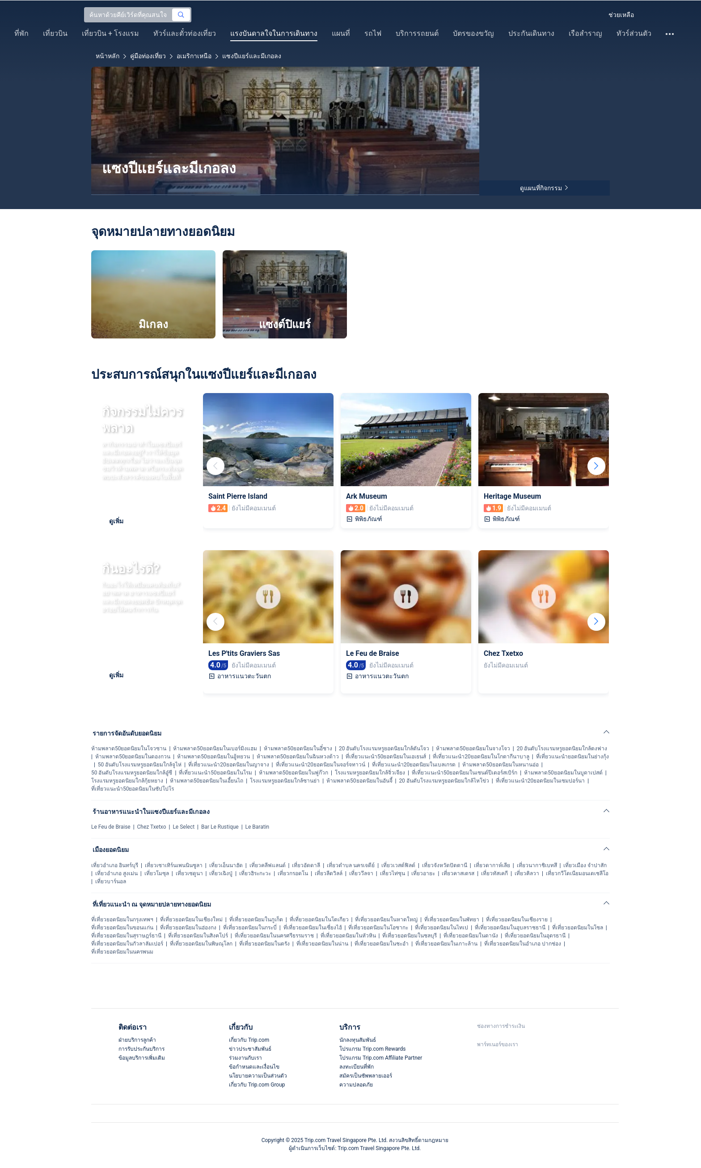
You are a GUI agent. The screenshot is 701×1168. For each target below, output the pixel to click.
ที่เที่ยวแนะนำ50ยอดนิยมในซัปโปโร (132, 789)
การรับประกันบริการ (141, 1049)
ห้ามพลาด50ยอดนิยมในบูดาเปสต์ (563, 773)
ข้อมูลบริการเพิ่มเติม (141, 1058)
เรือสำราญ (585, 34)
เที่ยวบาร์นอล (110, 881)
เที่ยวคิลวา (527, 873)
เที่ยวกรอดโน (293, 873)
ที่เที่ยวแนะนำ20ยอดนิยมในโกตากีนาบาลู (481, 756)
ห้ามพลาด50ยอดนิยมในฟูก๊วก (294, 773)
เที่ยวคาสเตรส (458, 873)
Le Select (183, 827)
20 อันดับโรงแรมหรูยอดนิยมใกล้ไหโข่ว (444, 781)
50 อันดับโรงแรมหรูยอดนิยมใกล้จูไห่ (140, 765)
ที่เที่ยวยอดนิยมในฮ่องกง (188, 927)
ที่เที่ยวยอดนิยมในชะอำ (382, 944)
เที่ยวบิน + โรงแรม (110, 34)
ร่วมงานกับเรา (245, 1058)
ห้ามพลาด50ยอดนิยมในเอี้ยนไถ (207, 781)
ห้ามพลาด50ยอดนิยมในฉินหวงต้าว (298, 756)
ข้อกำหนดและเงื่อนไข (254, 1067)
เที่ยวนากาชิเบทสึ (537, 865)
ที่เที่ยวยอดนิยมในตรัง (264, 944)
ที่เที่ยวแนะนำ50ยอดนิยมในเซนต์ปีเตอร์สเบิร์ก (465, 773)
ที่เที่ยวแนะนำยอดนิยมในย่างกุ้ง (572, 756)
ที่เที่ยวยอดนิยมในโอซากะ (378, 927)
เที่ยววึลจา (361, 873)
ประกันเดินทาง (531, 34)
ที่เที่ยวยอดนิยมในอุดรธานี (535, 936)
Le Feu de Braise (111, 827)
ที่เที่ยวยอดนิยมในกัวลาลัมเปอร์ (127, 944)
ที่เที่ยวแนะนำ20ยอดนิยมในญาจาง (228, 765)
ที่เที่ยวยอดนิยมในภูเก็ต (256, 919)
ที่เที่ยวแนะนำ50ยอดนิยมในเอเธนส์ (386, 756)
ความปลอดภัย (356, 1085)
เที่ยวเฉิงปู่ (220, 873)
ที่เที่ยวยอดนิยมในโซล (577, 927)
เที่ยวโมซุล (156, 873)
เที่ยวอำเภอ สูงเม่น (116, 873)
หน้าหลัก (107, 56)
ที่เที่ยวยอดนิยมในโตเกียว (319, 919)
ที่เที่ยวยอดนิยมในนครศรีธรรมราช (274, 936)
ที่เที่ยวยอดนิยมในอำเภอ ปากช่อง (522, 944)
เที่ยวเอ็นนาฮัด (226, 865)
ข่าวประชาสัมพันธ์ (250, 1049)
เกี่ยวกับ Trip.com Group (257, 1085)
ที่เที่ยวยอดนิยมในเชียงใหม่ (191, 919)
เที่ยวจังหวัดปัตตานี (444, 865)
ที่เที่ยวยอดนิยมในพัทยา (451, 919)
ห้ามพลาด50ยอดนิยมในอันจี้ (359, 781)
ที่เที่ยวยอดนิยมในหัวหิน (348, 936)
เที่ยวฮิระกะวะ (255, 873)
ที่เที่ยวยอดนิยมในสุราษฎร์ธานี (126, 936)
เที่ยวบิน (55, 34)
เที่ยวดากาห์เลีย (492, 865)
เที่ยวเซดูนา (189, 873)
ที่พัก (21, 34)
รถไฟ (372, 34)
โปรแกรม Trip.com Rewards (372, 1049)
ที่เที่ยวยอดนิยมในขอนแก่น (122, 927)
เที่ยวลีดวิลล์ (328, 873)
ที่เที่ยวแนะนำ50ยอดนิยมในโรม (215, 773)
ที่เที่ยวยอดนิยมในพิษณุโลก (201, 944)
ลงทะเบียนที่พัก (356, 1067)
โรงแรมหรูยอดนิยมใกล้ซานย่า (285, 781)
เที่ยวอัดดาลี (306, 865)
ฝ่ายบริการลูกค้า (137, 1040)
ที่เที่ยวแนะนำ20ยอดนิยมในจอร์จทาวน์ (321, 765)
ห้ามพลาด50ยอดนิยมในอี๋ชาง (298, 748)
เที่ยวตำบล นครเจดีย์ (351, 865)
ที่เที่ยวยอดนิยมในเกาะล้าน (446, 944)
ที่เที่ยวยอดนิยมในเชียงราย (517, 919)
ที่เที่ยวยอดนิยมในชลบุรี (409, 936)
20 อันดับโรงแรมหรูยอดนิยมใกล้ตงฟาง (562, 748)
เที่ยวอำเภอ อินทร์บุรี (114, 865)
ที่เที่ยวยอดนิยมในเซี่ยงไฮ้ (312, 927)
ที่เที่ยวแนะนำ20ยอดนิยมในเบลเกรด (414, 765)
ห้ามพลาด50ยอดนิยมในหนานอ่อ (500, 765)
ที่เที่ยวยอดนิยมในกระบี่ (250, 927)
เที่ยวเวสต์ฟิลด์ (398, 865)
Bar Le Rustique (220, 827)
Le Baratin (257, 827)
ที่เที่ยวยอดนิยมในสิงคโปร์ (198, 936)
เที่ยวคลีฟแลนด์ (267, 865)
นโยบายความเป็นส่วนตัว (258, 1076)
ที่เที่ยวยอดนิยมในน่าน (322, 944)
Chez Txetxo (151, 827)
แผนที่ (341, 34)
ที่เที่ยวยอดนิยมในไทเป (441, 927)
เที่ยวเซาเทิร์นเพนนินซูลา (174, 865)
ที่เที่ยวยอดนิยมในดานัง (470, 936)
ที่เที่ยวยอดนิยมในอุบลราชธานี (510, 927)
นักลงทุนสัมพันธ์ (357, 1040)
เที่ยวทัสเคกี (494, 873)
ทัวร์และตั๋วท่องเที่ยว (184, 34)
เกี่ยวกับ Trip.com (249, 1040)
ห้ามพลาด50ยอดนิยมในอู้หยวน (213, 756)
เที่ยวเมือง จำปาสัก (585, 865)
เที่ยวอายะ (423, 873)
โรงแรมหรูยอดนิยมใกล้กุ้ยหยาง (127, 781)
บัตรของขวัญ (473, 34)
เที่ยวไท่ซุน (392, 873)
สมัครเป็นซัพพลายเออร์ (365, 1076)
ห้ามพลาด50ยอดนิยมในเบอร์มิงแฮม (215, 748)
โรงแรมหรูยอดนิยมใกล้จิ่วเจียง (370, 773)
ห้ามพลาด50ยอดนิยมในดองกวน (133, 756)
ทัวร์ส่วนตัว (634, 34)
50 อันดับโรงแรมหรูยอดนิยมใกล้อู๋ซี (131, 773)
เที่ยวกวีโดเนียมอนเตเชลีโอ (577, 873)
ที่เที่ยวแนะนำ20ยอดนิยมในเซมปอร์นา (540, 781)
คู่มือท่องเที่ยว (148, 56)
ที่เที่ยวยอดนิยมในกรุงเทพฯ (122, 919)
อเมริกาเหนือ (194, 56)
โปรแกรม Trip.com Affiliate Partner (380, 1058)
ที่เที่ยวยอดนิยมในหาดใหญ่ (386, 919)
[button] (594, 14)
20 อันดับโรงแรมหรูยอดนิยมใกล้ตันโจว (384, 748)
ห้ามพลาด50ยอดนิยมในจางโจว (473, 748)
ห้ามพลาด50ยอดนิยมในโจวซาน (129, 748)
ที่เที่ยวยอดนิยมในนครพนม (122, 952)
